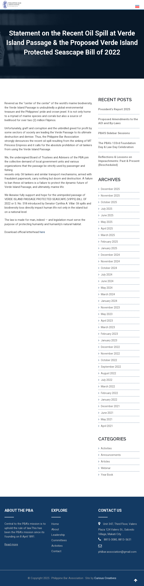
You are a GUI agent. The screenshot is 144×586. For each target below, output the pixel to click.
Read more (11, 544)
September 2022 (111, 366)
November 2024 (110, 261)
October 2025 (109, 202)
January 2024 (109, 300)
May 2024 (106, 287)
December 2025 (110, 189)
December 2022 (110, 346)
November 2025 (110, 195)
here (42, 232)
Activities (106, 448)
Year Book (107, 474)
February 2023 (109, 333)
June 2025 (107, 215)
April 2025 (107, 228)
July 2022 (106, 379)
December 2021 (110, 406)
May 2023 (106, 314)
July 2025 (106, 208)
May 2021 (106, 419)
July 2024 (106, 274)
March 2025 (108, 235)
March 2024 (108, 294)
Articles (105, 461)
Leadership (58, 535)
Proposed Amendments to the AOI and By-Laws (118, 121)
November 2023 (110, 307)
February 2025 (109, 241)
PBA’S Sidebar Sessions (114, 133)
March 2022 (108, 386)
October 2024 (109, 267)
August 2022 (108, 373)
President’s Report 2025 (114, 109)
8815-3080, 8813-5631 (117, 539)
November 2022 (110, 353)
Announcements (111, 454)
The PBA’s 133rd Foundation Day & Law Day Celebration (117, 145)
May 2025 (106, 221)
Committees (59, 540)
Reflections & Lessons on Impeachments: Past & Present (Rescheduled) (119, 161)
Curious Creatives (105, 578)
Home (55, 524)
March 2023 (108, 327)
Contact (56, 551)
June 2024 (107, 281)
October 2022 (109, 360)
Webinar (106, 468)
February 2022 (109, 393)
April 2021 (107, 425)
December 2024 (110, 254)
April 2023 (107, 320)
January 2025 (109, 248)
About (55, 529)
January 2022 (109, 399)
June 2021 (107, 412)
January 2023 (109, 340)
